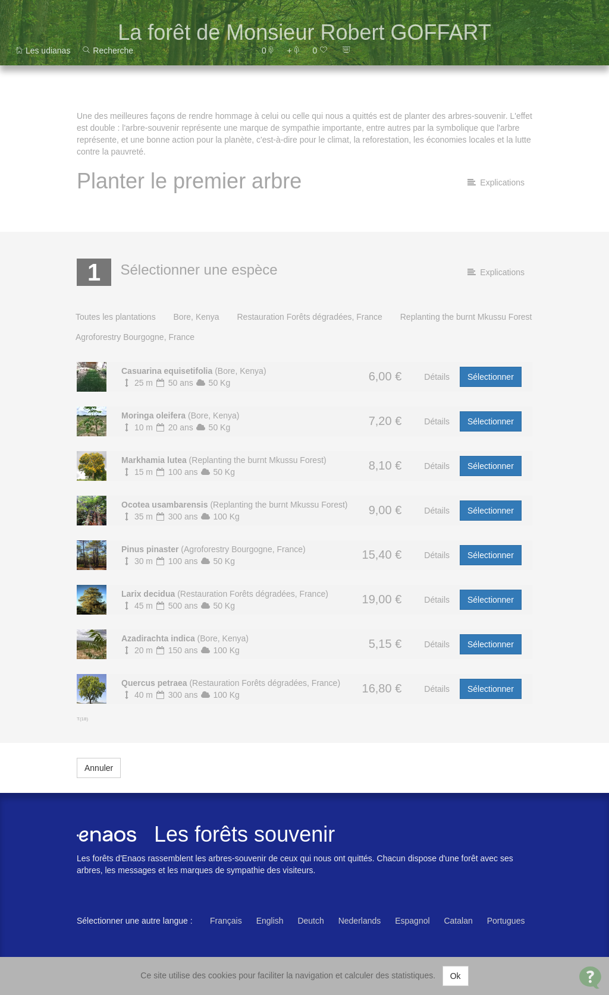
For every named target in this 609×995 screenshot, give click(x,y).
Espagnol (412, 920)
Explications (496, 182)
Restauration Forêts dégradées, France (309, 317)
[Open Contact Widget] (590, 977)
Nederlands (359, 920)
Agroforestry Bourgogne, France (135, 337)
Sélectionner (490, 377)
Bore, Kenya (196, 317)
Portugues (506, 920)
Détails (437, 377)
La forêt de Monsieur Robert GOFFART (304, 32)
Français (226, 920)
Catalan (458, 920)
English (270, 920)
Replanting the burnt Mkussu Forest (466, 317)
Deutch (310, 920)
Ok (455, 976)
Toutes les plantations (116, 317)
